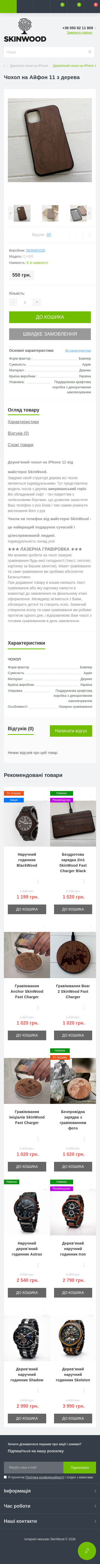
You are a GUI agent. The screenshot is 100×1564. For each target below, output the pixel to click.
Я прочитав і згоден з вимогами (50, 1477)
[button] (41, 6)
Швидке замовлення (50, 334)
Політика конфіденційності (44, 1477)
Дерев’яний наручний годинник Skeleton (73, 1374)
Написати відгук (71, 731)
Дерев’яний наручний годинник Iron (73, 1248)
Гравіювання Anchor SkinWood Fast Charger (26, 991)
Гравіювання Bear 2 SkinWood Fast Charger (73, 991)
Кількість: (17, 293)
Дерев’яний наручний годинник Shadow (26, 1374)
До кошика (50, 317)
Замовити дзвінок (79, 32)
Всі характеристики (78, 350)
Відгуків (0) (18, 433)
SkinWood (35, 250)
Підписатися (80, 1468)
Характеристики (23, 422)
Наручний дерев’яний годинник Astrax (27, 1248)
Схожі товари (20, 445)
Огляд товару (23, 410)
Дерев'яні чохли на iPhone (29, 66)
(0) (49, 235)
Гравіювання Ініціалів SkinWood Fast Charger (27, 1117)
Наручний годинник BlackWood (27, 859)
